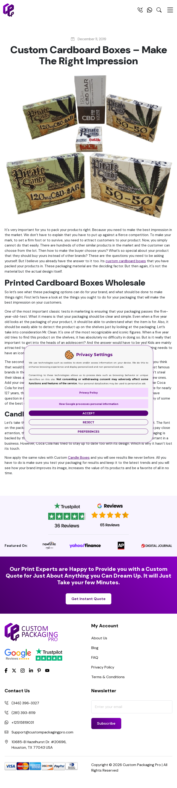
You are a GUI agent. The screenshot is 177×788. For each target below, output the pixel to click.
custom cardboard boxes (126, 261)
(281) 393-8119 (23, 712)
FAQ (94, 657)
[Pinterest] (39, 670)
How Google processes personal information (88, 404)
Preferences (88, 431)
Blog (94, 647)
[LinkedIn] (31, 670)
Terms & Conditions (108, 676)
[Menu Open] (170, 12)
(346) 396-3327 (25, 703)
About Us (99, 638)
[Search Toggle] (159, 11)
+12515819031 (23, 722)
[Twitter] (14, 670)
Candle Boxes (79, 457)
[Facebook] (6, 670)
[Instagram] (23, 670)
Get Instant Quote (88, 598)
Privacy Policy (102, 667)
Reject (88, 422)
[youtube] (47, 670)
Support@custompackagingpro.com (42, 732)
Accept (89, 413)
